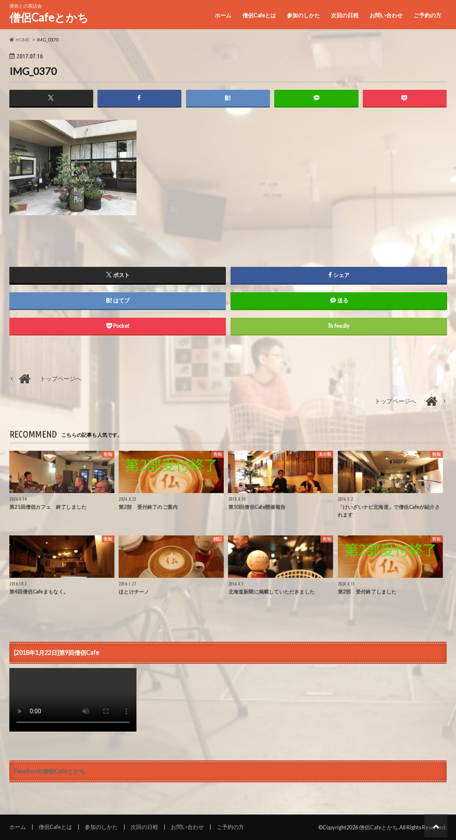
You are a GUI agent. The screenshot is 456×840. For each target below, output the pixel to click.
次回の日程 (345, 15)
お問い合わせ (386, 15)
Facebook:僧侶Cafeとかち (49, 771)
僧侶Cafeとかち (49, 17)
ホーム (223, 15)
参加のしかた (303, 15)
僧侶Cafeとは (259, 15)
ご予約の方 (427, 15)
